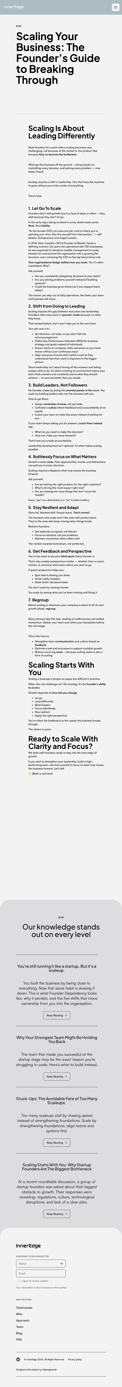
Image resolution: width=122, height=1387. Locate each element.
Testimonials (24, 1307)
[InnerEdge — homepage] (28, 1246)
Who (19, 1314)
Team (19, 1326)
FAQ (19, 1339)
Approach (22, 1320)
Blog (19, 1333)
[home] (13, 7)
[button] (115, 7)
